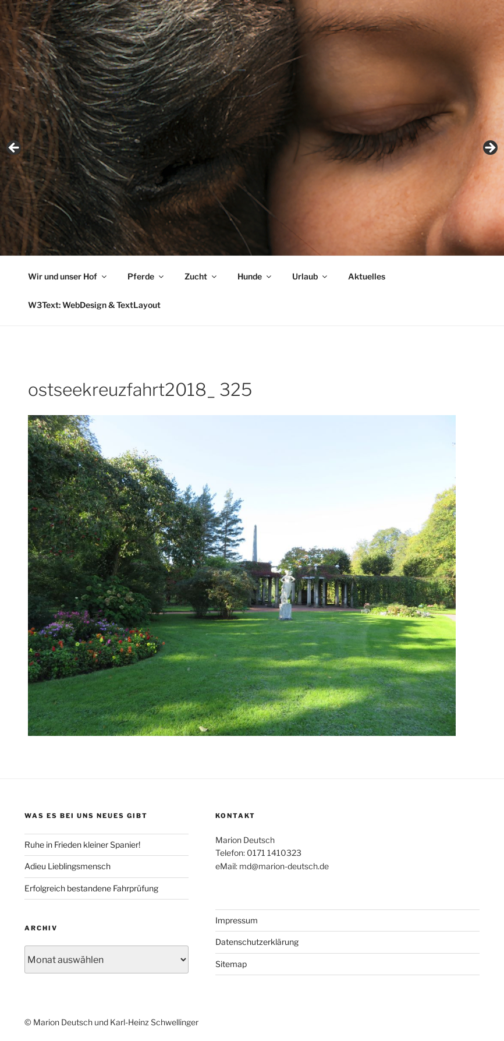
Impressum (236, 920)
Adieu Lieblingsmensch (67, 866)
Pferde (146, 276)
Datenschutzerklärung (257, 942)
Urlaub (310, 276)
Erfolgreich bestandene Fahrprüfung (91, 888)
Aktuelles (366, 276)
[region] (252, 151)
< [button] (14, 148)
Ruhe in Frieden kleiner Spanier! (82, 844)
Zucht (201, 276)
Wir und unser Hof (68, 276)
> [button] (489, 148)
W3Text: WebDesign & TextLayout (94, 305)
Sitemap (231, 964)
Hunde (255, 276)
